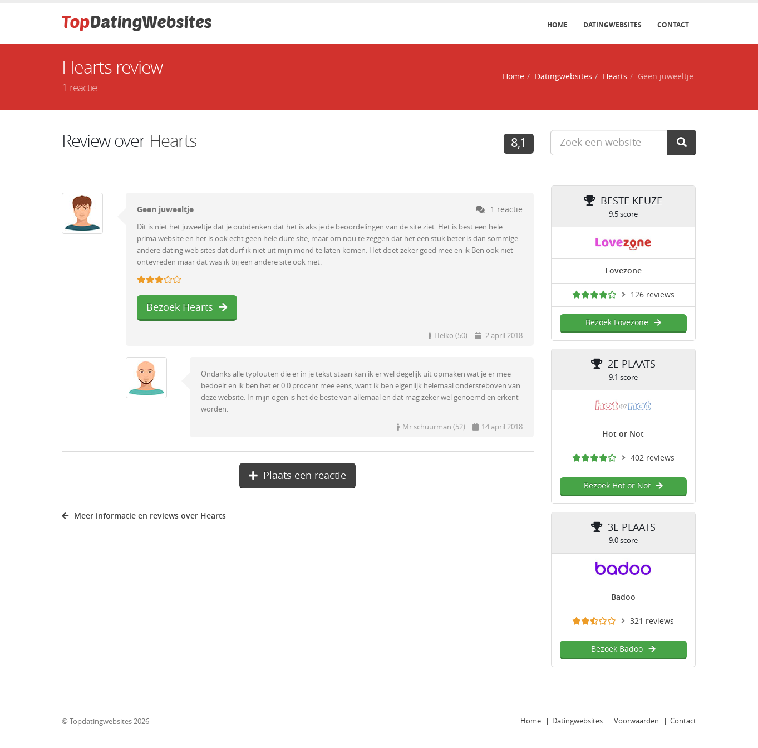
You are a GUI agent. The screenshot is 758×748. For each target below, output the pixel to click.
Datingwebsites (612, 25)
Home (557, 25)
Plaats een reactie (297, 476)
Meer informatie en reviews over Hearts (144, 516)
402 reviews (653, 458)
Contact (673, 25)
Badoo (623, 597)
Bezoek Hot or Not (623, 486)
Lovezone (623, 271)
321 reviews (652, 621)
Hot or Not (623, 434)
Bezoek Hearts (187, 307)
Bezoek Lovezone (623, 322)
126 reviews (653, 295)
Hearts (615, 76)
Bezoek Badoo (623, 649)
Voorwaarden (636, 721)
